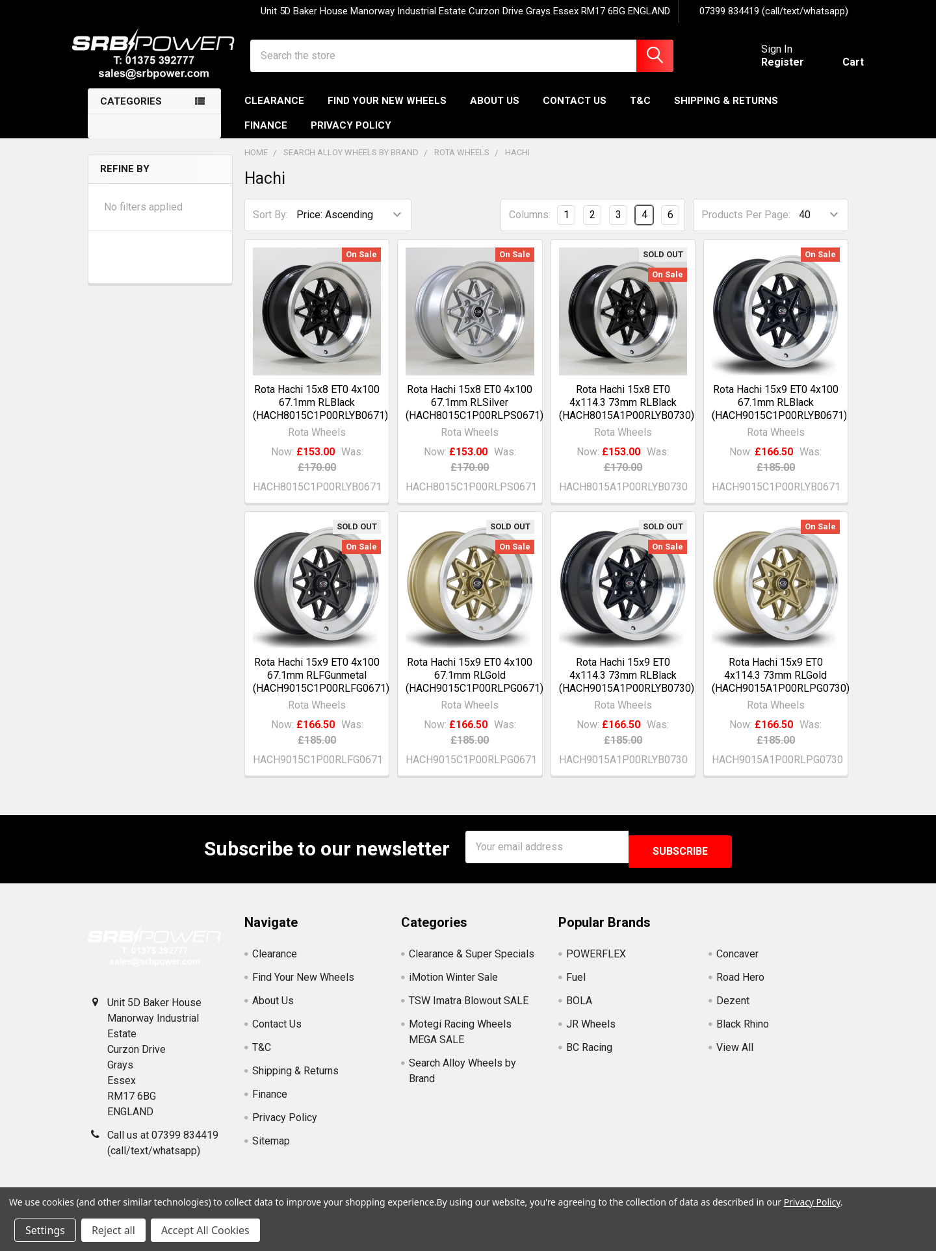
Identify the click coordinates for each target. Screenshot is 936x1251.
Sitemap (271, 1148)
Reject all (113, 1230)
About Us (494, 112)
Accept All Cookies (205, 1230)
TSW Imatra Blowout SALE (468, 1008)
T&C (640, 112)
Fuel (576, 984)
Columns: (530, 226)
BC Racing (589, 1054)
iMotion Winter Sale (453, 984)
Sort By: (270, 226)
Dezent (732, 1008)
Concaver (737, 961)
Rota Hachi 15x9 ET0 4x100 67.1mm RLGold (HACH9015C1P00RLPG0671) (474, 687)
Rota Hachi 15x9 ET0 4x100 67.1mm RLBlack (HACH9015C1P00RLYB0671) (779, 414)
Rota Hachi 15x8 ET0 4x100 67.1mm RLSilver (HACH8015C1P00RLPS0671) (474, 414)
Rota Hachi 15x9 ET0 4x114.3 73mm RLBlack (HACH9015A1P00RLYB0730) (626, 687)
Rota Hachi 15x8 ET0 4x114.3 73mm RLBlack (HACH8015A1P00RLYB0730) (626, 414)
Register (767, 70)
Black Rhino (742, 1031)
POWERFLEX (596, 961)
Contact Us (574, 112)
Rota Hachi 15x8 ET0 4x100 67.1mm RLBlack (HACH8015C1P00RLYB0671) (320, 414)
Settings (45, 1230)
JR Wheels (591, 1031)
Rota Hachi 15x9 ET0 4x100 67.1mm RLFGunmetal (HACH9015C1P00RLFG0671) (321, 687)
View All (734, 1054)
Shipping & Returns (726, 112)
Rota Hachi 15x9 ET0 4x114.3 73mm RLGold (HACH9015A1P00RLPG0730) (781, 687)
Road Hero (740, 984)
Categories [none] (131, 113)
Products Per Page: (745, 226)
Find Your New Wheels (387, 112)
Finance (265, 137)
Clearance (274, 112)
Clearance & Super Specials (471, 961)
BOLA (579, 1008)
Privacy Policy (351, 137)
